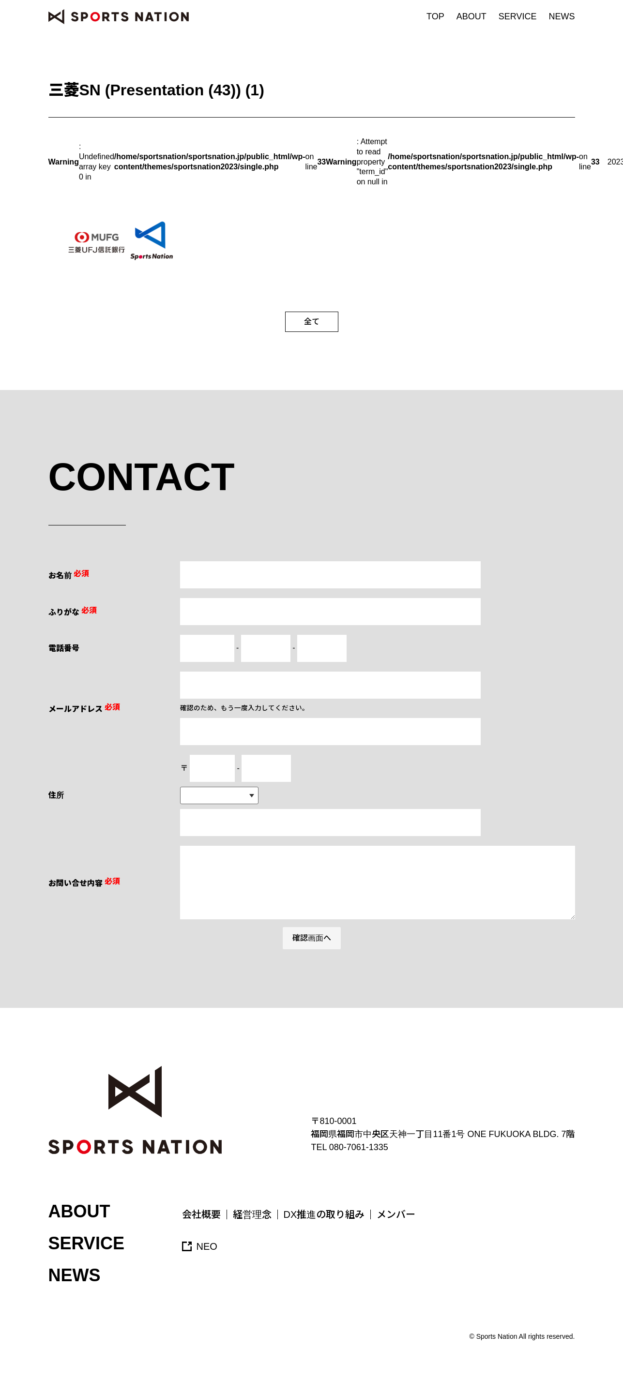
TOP (435, 16)
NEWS (562, 16)
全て (311, 321)
